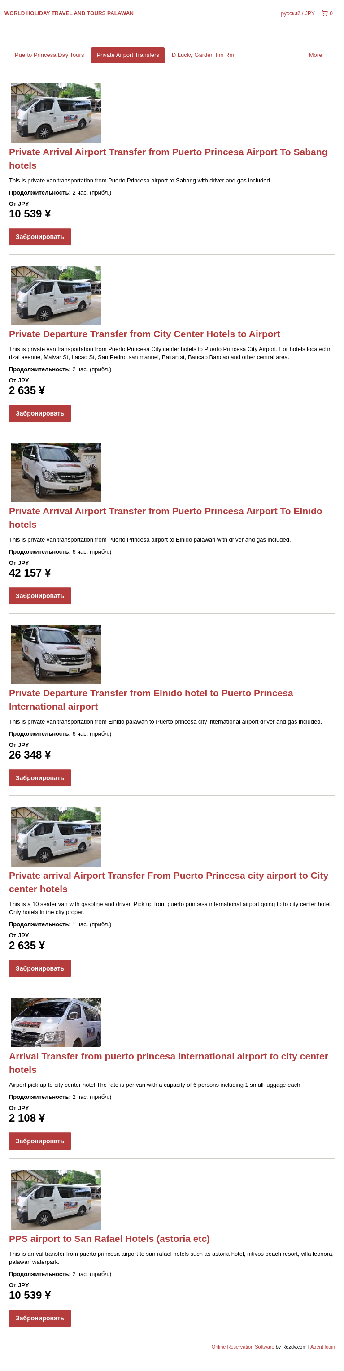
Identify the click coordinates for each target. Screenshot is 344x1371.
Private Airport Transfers (127, 55)
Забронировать (40, 236)
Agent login (322, 1346)
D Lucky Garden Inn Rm (203, 55)
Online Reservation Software (243, 1346)
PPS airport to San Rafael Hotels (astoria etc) (109, 1238)
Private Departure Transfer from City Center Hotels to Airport (144, 334)
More (318, 55)
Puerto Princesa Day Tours (49, 55)
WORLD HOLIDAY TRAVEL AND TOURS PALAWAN (69, 13)
